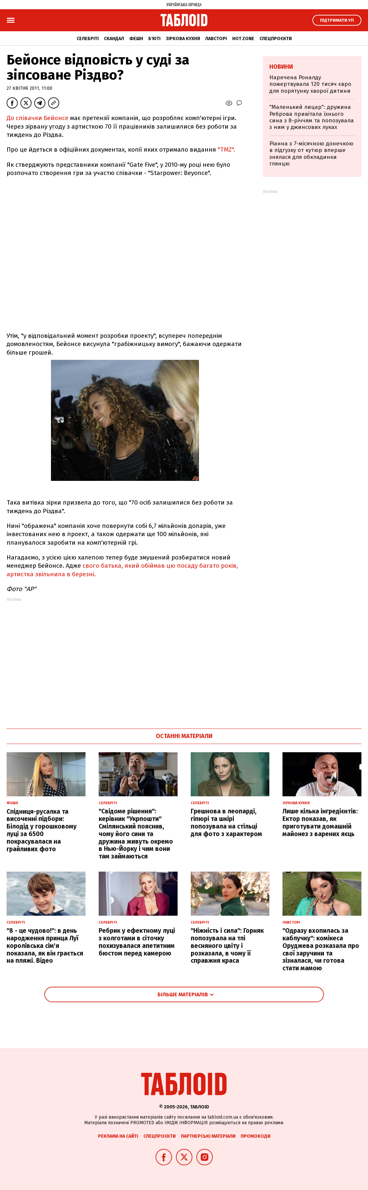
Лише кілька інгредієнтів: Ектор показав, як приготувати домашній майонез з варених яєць (320, 822)
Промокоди (255, 1136)
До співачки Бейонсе (38, 118)
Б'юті (154, 38)
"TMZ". (225, 149)
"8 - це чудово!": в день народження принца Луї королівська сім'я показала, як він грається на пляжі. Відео (45, 945)
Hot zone (243, 38)
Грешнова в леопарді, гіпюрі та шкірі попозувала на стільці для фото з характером (226, 822)
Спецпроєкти (275, 38)
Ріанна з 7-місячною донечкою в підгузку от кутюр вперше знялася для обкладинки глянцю (311, 153)
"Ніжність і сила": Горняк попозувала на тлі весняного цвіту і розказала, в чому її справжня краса (227, 945)
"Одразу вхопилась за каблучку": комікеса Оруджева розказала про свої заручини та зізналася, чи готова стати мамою (320, 949)
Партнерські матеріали (208, 1136)
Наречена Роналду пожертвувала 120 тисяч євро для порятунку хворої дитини (310, 84)
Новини (281, 66)
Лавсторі (216, 38)
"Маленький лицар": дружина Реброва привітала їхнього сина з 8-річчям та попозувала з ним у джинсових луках (311, 117)
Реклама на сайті (118, 1136)
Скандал (114, 38)
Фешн (136, 38)
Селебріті (88, 38)
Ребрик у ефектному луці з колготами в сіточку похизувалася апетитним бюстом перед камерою (137, 942)
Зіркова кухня (183, 38)
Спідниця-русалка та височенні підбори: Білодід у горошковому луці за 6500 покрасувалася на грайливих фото (42, 830)
